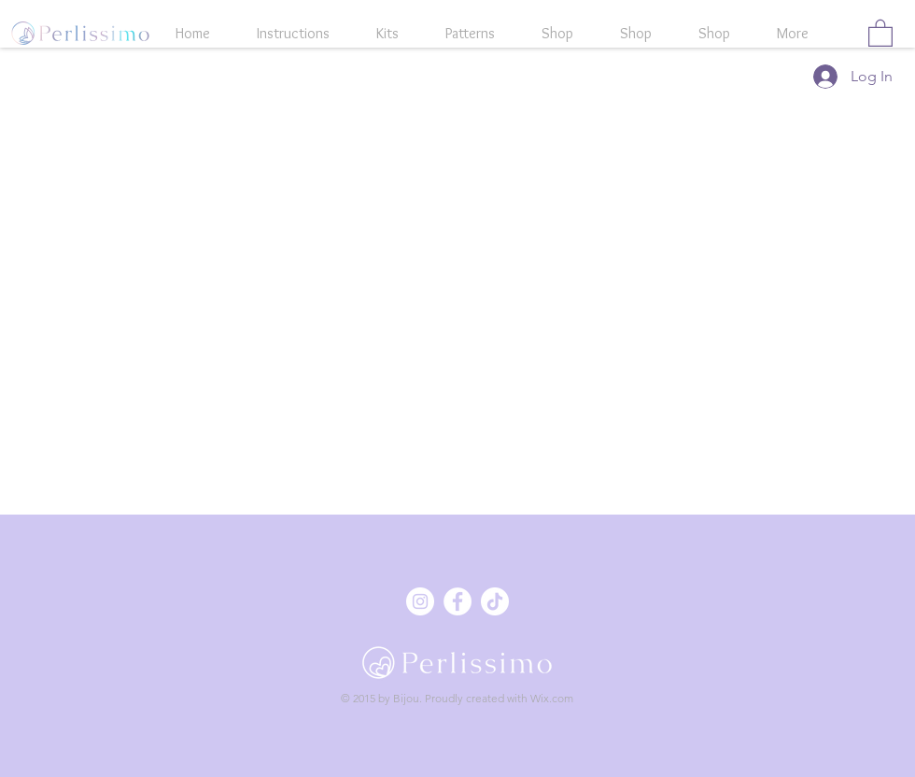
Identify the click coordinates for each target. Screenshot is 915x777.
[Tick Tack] (495, 601)
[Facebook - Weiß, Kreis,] (457, 601)
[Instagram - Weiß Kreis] (420, 601)
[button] (880, 32)
